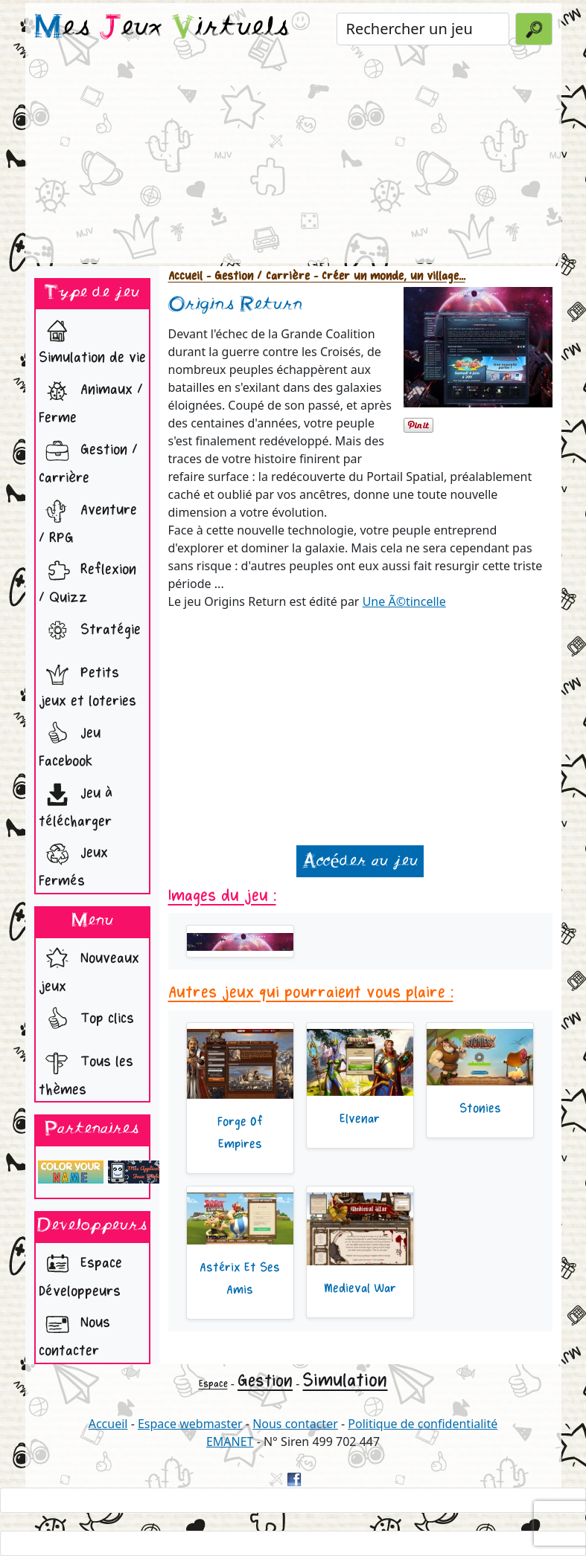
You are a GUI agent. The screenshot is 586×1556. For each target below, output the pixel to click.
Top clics (86, 1020)
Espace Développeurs (80, 1273)
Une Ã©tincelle (404, 601)
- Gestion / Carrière (256, 276)
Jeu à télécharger (75, 803)
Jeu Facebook (70, 743)
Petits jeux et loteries (87, 683)
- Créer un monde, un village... (387, 276)
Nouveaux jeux (89, 968)
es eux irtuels (162, 28)
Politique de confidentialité (422, 1423)
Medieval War (360, 1288)
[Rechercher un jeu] (423, 29)
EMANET (230, 1441)
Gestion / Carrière (88, 460)
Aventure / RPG (88, 520)
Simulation (344, 1380)
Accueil (185, 276)
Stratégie (90, 631)
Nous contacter (74, 1332)
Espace (213, 1384)
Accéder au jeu (359, 861)
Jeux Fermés (73, 863)
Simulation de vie (92, 339)
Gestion (265, 1381)
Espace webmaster (190, 1423)
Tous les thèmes (86, 1072)
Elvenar (360, 1119)
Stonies (480, 1108)
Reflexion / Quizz (87, 579)
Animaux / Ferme (91, 399)
